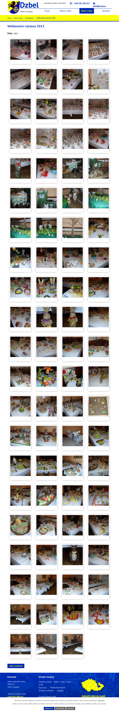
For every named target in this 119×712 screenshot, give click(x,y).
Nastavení (72, 708)
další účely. (101, 700)
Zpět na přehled (16, 666)
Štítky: (10, 33)
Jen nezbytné (60, 708)
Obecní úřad (65, 10)
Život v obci (86, 10)
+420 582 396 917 (80, 3)
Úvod (46, 10)
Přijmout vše (47, 708)
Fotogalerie (29, 18)
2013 (16, 33)
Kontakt (106, 10)
